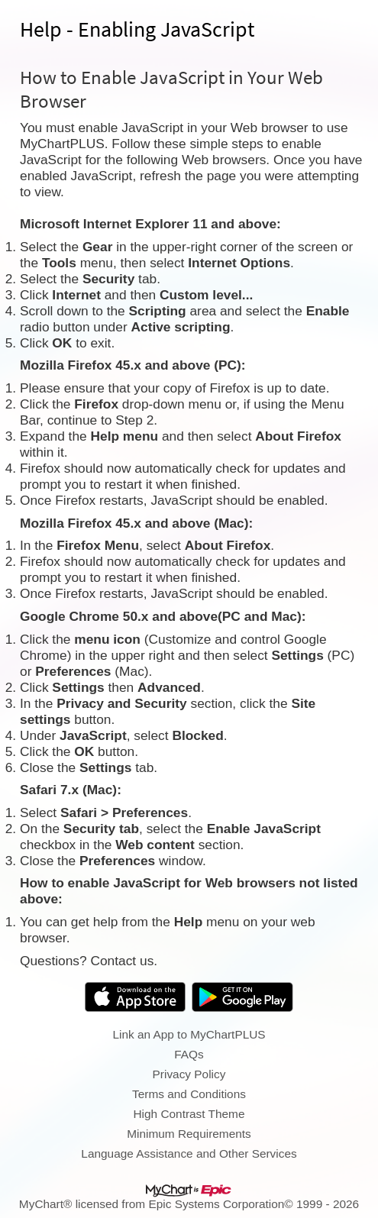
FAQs (188, 1054)
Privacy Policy (189, 1074)
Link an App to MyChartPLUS (188, 1034)
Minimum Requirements (189, 1133)
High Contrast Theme (189, 1113)
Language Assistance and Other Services (188, 1153)
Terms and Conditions (189, 1093)
